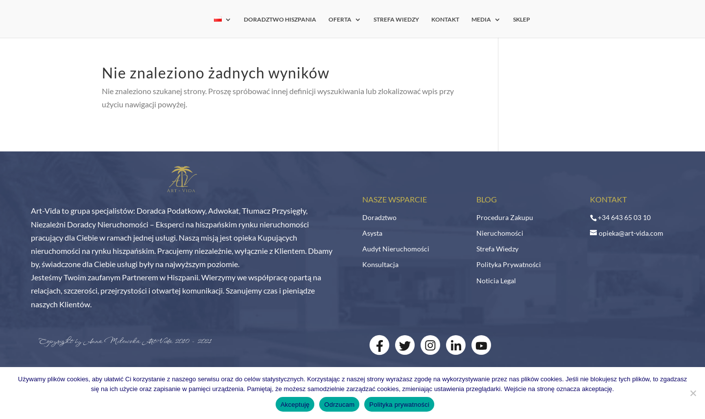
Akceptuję (295, 404)
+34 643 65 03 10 (624, 217)
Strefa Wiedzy (497, 249)
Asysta (372, 233)
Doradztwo (379, 217)
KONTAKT (445, 19)
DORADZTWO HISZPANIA (280, 19)
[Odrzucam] (693, 393)
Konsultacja (380, 264)
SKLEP (521, 19)
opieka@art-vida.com (631, 233)
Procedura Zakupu (504, 217)
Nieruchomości (499, 233)
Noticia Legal (496, 280)
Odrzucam (339, 404)
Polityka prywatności (399, 404)
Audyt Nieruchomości (395, 249)
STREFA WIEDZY (396, 19)
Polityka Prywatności (508, 264)
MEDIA (481, 19)
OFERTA (340, 19)
